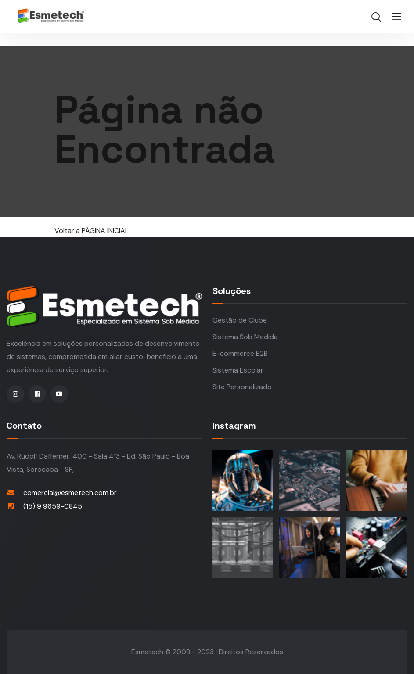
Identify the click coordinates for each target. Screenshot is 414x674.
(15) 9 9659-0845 (52, 506)
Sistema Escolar (237, 370)
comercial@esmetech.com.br (70, 492)
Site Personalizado (242, 386)
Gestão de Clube (239, 320)
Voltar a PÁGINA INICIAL (91, 230)
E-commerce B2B (240, 353)
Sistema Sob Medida (245, 336)
